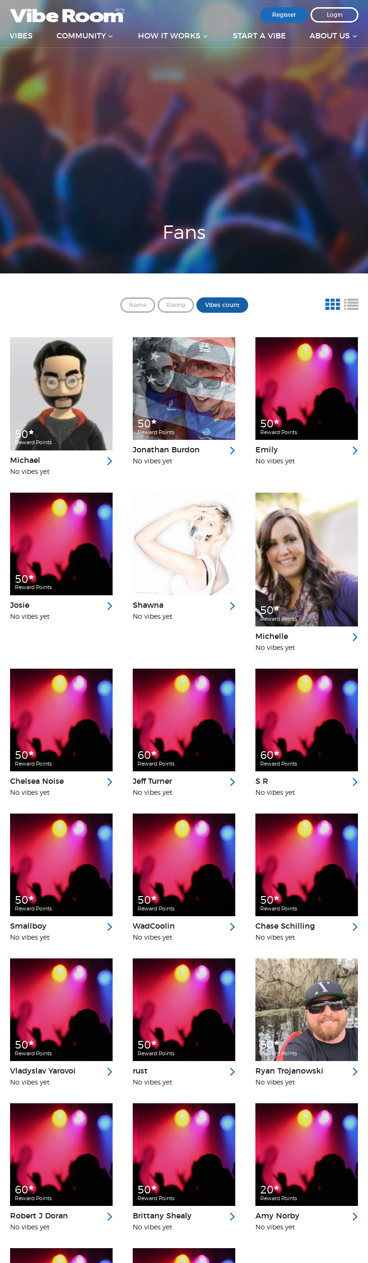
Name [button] (138, 305)
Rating (175, 305)
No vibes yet (29, 472)
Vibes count (222, 305)
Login (335, 15)
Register (284, 15)
